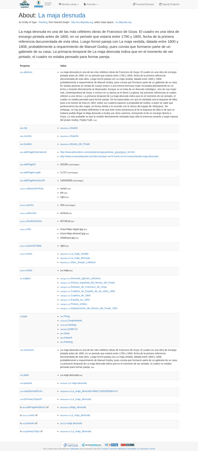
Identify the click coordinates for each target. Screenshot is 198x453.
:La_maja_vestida (74, 253)
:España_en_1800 (75, 299)
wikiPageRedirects (34, 407)
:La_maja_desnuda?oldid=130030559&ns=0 (89, 391)
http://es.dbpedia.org (82, 22)
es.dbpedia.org (123, 22)
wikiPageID (28, 164)
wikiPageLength (30, 172)
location (26, 144)
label (24, 375)
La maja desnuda (61, 15)
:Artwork (66, 337)
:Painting (68, 324)
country (26, 136)
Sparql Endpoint (169, 4)
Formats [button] (91, 4)
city (23, 128)
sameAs (26, 383)
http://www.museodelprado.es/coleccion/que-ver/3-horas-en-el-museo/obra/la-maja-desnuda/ (109, 156)
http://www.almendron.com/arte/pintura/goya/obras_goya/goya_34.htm (97, 152)
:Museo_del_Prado (75, 144)
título (26, 270)
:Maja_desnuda (73, 407)
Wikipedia (74, 449)
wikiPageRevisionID (32, 180)
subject (25, 278)
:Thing (65, 316)
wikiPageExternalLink (33, 152)
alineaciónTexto (32, 188)
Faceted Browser (143, 4)
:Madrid (69, 128)
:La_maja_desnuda (75, 258)
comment (27, 350)
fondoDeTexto (31, 221)
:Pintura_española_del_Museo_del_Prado (87, 282)
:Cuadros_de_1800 (75, 295)
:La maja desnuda (73, 383)
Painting (43, 22)
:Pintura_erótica (73, 304)
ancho (27, 205)
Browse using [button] (69, 4)
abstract (26, 72)
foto (25, 229)
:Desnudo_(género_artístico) (80, 278)
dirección (28, 213)
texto (26, 253)
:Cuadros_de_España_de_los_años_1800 (87, 291)
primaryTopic (31, 431)
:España (69, 136)
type (23, 316)
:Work (65, 333)
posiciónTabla (31, 245)
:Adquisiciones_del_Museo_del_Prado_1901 (89, 308)
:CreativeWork (71, 320)
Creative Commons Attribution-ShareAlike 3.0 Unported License (128, 449)
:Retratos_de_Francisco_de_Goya (83, 287)
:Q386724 (69, 329)
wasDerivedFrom (31, 391)
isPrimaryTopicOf (31, 399)
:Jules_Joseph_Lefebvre (78, 262)
